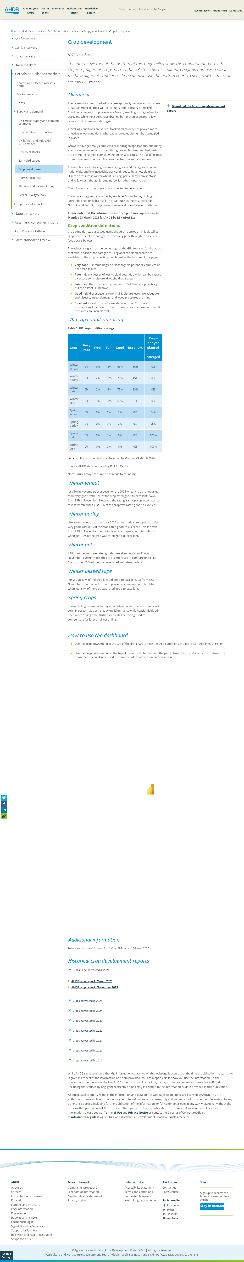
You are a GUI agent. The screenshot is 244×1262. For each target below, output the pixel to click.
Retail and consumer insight (39, 222)
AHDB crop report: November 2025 (94, 987)
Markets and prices (74, 10)
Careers (16, 1192)
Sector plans (45, 10)
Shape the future (22, 1239)
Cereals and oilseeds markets (39, 74)
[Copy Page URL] (4, 816)
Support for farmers (24, 1230)
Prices (31, 103)
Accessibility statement (139, 1187)
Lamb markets (38, 47)
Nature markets (39, 213)
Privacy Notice (138, 1112)
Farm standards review (39, 240)
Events (198, 10)
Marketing (58, 8)
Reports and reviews (24, 1217)
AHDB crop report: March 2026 (91, 981)
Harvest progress (30, 178)
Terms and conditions (139, 1192)
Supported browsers (138, 1196)
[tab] (115, 970)
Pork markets (37, 56)
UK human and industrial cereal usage (35, 142)
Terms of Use (113, 1112)
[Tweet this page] (4, 798)
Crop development (31, 169)
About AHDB (220, 10)
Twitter (171, 1210)
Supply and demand (40, 111)
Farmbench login (22, 1222)
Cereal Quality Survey (32, 195)
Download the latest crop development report (196, 108)
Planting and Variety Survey (36, 186)
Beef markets (37, 39)
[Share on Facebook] (4, 804)
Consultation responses (26, 1196)
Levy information (22, 1209)
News (207, 10)
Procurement (20, 1213)
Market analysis (27, 94)
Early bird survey (29, 160)
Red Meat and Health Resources (32, 1235)
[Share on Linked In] (4, 810)
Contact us (235, 10)
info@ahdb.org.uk (83, 1117)
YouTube (172, 1218)
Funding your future (30, 10)
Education (17, 1200)
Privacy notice (77, 1200)
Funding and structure (25, 1205)
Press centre (170, 1192)
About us (17, 1187)
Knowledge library (91, 10)
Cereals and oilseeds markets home (36, 84)
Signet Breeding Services (27, 1226)
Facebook (173, 1205)
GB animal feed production (36, 132)
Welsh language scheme (140, 1200)
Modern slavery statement (85, 1196)
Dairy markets (38, 65)
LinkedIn (172, 1214)
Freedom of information (83, 1192)
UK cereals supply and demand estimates (39, 122)
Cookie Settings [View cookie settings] (7, 1255)
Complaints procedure (82, 1187)
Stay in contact (212, 1205)
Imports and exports (40, 204)
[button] (115, 969)
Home (14, 31)
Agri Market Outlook (30, 231)
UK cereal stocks (29, 152)
